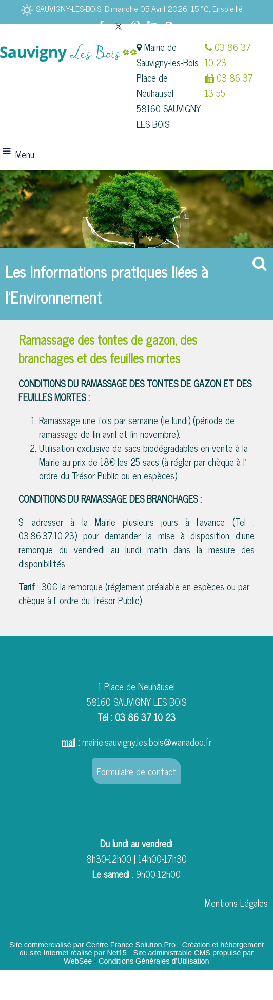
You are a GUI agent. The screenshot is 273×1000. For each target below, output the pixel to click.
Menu (24, 154)
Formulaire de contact (136, 771)
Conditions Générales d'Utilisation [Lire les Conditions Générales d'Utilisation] (154, 961)
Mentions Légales (236, 902)
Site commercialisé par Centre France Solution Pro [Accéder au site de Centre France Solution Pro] (92, 945)
